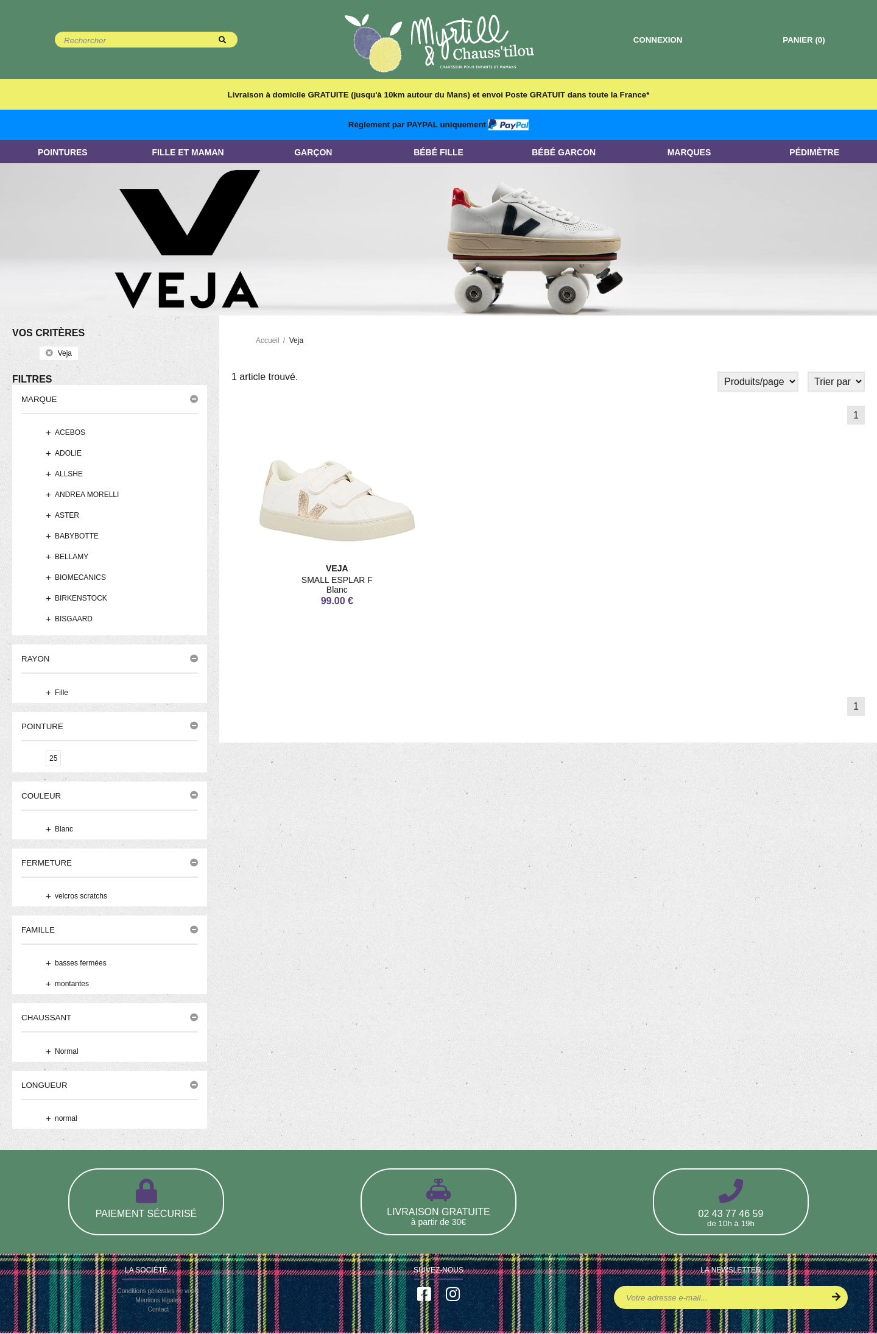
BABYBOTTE (77, 536)
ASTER (67, 516)
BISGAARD (74, 619)
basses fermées (81, 963)
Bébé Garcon (564, 152)
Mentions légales (158, 1300)
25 (53, 758)
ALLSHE (69, 474)
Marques (689, 152)
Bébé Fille (438, 152)
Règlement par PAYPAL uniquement (438, 124)
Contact (158, 1310)
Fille (61, 692)
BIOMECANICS (80, 578)
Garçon (313, 152)
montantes (72, 984)
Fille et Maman (188, 152)
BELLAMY (71, 557)
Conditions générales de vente (158, 1291)
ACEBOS (70, 433)
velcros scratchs (81, 896)
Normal (67, 1052)
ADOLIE (68, 454)
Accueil (268, 340)
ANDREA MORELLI (87, 495)
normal (66, 1119)
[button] (109, 400)
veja (59, 353)
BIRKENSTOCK (81, 599)
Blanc (64, 829)
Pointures (63, 152)
